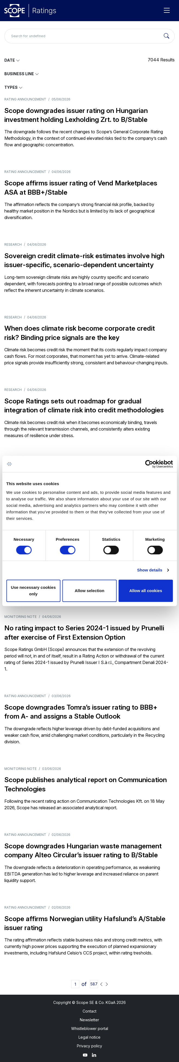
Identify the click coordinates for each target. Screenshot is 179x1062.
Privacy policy (89, 1046)
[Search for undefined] (89, 36)
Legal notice (89, 1037)
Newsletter (89, 1019)
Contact (89, 1011)
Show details (149, 570)
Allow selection (89, 590)
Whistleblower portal (89, 1028)
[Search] (166, 36)
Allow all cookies (145, 590)
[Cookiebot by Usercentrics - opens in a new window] (149, 464)
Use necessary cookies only (33, 590)
